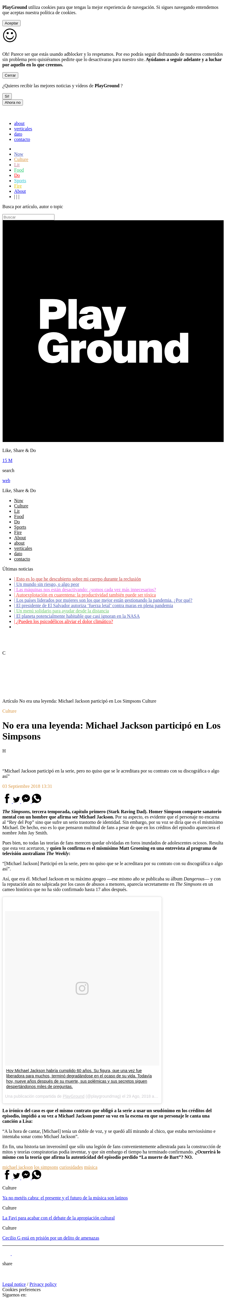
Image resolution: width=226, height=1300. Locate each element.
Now (18, 154)
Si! (7, 96)
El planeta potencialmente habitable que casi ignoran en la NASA (77, 616)
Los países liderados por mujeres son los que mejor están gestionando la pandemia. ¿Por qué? (103, 600)
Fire (18, 185)
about (19, 123)
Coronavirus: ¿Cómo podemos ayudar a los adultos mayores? (73, 626)
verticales (23, 128)
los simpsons (46, 1167)
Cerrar (10, 75)
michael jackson (17, 1167)
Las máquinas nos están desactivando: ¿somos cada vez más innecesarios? (85, 589)
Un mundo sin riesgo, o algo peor (46, 584)
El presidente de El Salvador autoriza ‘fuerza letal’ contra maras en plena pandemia (93, 605)
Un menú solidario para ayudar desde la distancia (61, 610)
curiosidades (71, 1167)
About (20, 191)
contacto (22, 139)
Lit (17, 164)
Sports (20, 180)
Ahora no (13, 102)
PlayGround (73, 1096)
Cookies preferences (21, 1289)
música (90, 1167)
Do (17, 175)
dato (18, 134)
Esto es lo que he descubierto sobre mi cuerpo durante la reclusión (77, 578)
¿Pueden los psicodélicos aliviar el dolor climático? (63, 621)
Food (19, 169)
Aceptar (11, 23)
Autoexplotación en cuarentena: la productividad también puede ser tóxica (85, 594)
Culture (21, 159)
